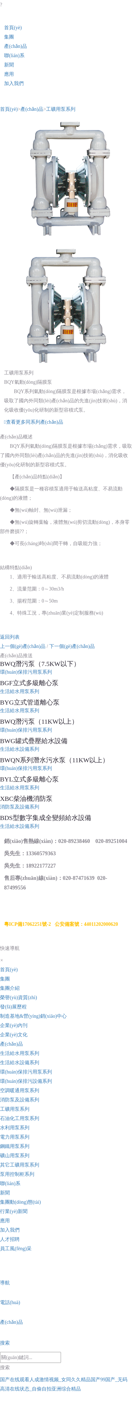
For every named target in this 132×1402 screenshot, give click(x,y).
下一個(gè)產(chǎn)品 (72, 646)
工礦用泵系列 (60, 109)
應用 (9, 74)
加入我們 (14, 83)
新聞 (9, 65)
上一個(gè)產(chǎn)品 (22, 646)
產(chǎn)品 (15, 46)
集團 (9, 37)
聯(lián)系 (14, 55)
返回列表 (10, 637)
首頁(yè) (13, 27)
